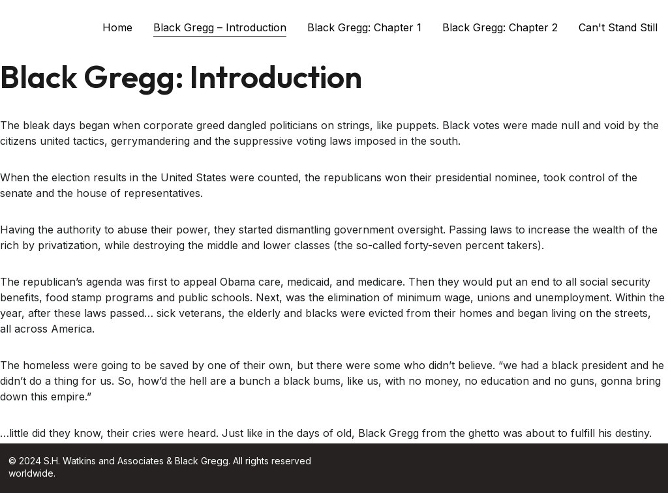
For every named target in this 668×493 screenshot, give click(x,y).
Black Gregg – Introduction (219, 27)
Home (117, 27)
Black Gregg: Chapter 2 (500, 27)
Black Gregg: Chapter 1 (364, 27)
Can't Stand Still (618, 27)
